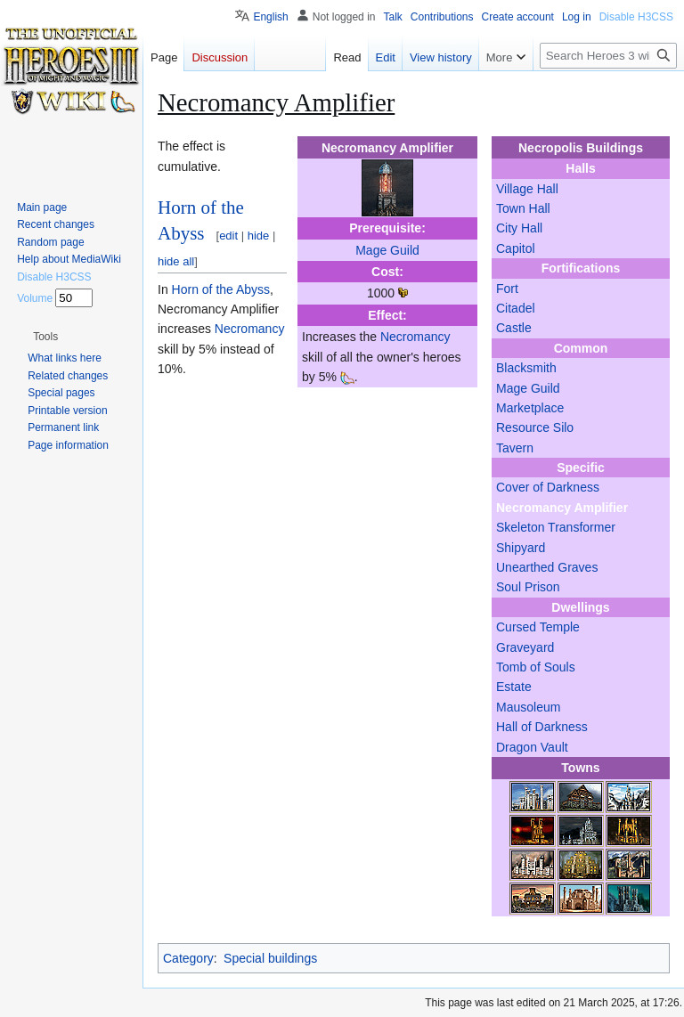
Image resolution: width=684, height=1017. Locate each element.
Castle (514, 328)
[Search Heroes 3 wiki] (608, 56)
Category (188, 958)
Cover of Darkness (547, 487)
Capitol (515, 248)
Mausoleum (528, 707)
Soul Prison (528, 587)
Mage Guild (528, 388)
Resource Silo (535, 427)
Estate (514, 686)
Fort (507, 288)
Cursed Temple (538, 627)
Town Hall (523, 208)
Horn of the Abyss (221, 289)
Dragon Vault (532, 747)
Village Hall (527, 189)
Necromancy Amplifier (562, 507)
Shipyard (520, 548)
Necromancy (415, 337)
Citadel (515, 308)
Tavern (514, 448)
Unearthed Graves (547, 567)
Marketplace (530, 408)
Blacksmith (526, 368)
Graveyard (525, 647)
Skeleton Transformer (555, 527)
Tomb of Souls (535, 667)
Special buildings (270, 958)
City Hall (519, 228)
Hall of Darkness (542, 727)
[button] (45, 336)
